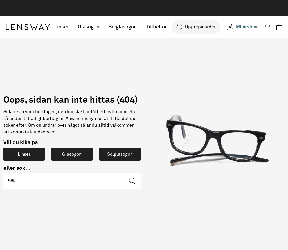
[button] (196, 27)
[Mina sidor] (242, 27)
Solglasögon (123, 27)
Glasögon (89, 27)
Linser (62, 27)
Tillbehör (156, 27)
